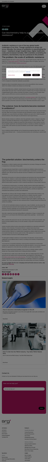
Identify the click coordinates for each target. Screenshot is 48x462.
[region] (24, 73)
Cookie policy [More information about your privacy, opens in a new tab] (28, 71)
